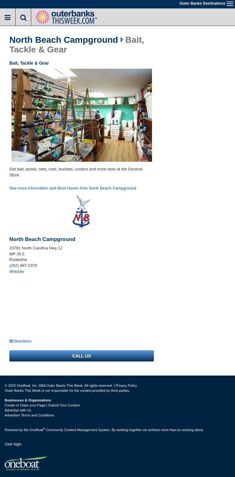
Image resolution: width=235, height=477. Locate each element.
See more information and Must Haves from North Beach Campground (72, 188)
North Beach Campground (63, 40)
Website (16, 271)
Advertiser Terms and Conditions (29, 415)
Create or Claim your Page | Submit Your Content (42, 405)
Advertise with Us (18, 410)
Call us (81, 355)
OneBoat (37, 430)
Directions (22, 341)
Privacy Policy (126, 385)
